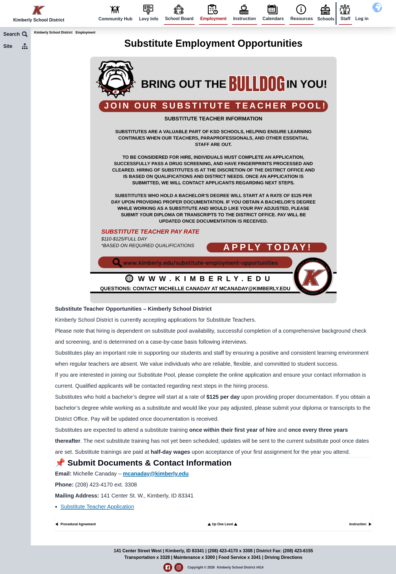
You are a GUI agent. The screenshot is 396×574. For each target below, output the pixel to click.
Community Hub (115, 19)
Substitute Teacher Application (97, 507)
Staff (345, 18)
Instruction (244, 18)
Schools (325, 19)
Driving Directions (283, 557)
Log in (362, 18)
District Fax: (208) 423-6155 (284, 550)
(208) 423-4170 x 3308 (230, 550)
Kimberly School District (53, 32)
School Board (179, 18)
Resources (301, 18)
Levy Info (148, 19)
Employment (213, 18)
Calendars (273, 18)
